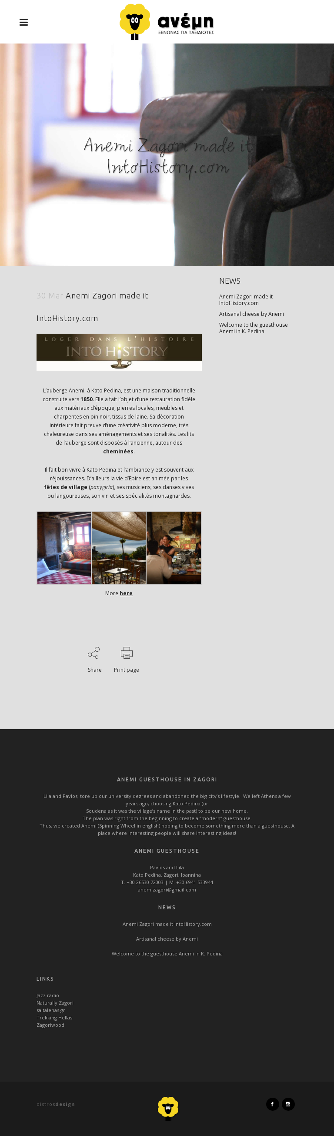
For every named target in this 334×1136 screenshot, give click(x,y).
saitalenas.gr (51, 1010)
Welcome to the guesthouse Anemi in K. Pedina (253, 328)
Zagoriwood (50, 1025)
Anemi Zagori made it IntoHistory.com (246, 300)
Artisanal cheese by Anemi (251, 314)
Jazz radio (48, 995)
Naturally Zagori (55, 1002)
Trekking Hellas (54, 1017)
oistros (56, 1104)
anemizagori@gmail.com (167, 889)
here (126, 593)
